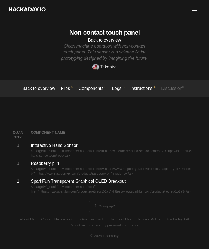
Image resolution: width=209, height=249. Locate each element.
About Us (27, 219)
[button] (194, 9)
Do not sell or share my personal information (104, 225)
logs (118, 88)
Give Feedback (92, 219)
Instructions (143, 88)
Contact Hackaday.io (57, 219)
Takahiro (104, 67)
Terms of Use (121, 219)
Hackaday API (178, 219)
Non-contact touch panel (104, 32)
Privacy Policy (149, 219)
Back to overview (104, 40)
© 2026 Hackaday (104, 236)
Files (67, 88)
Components (92, 88)
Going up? (104, 206)
